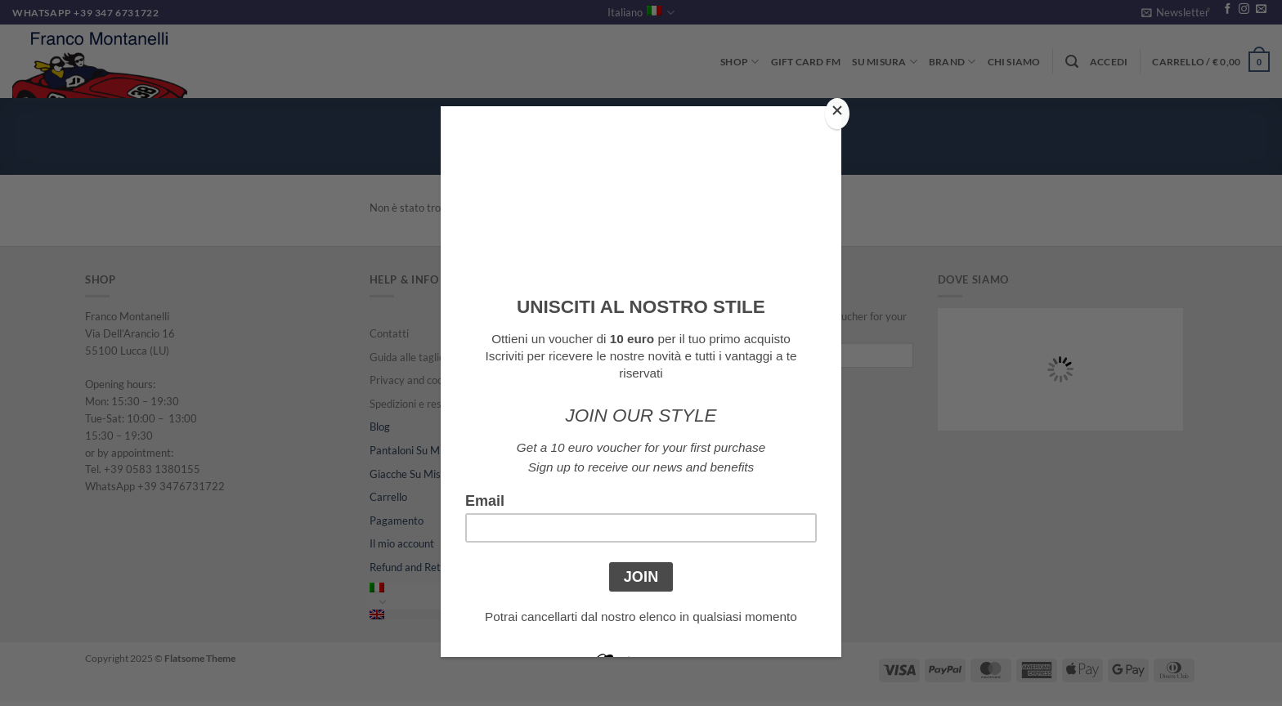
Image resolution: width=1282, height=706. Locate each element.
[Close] (837, 114)
